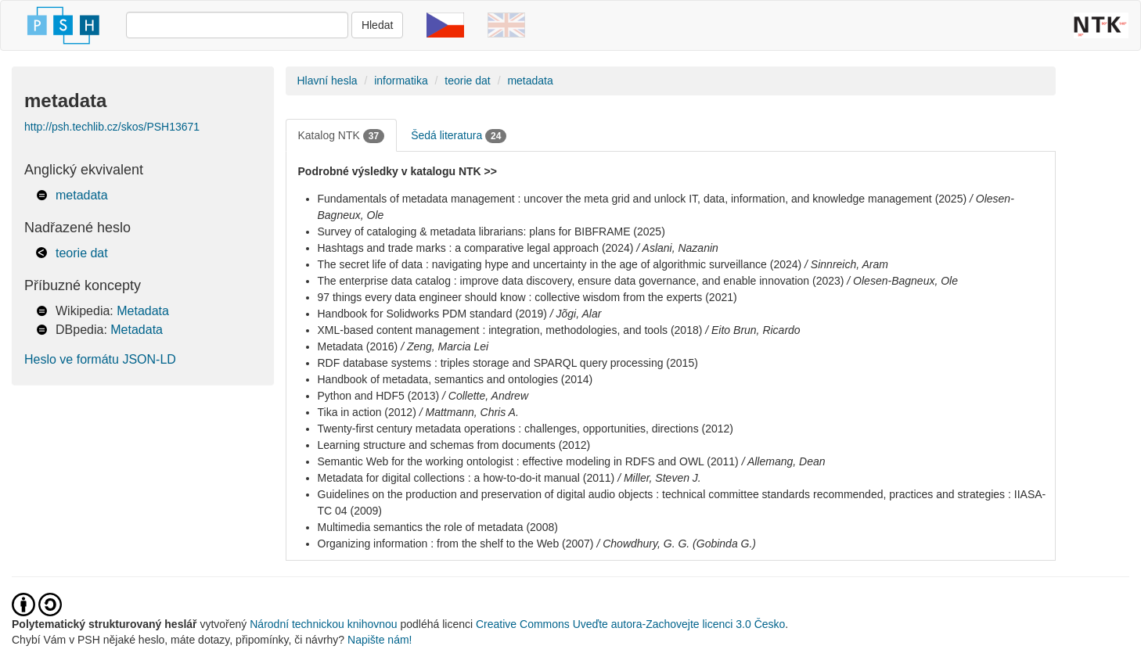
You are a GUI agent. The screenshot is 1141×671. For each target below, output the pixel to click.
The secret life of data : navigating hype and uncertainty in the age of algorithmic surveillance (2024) (560, 264)
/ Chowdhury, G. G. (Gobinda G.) (676, 543)
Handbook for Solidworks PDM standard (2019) (432, 313)
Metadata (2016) (358, 346)
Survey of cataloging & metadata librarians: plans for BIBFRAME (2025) (491, 231)
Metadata (143, 311)
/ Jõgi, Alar (576, 313)
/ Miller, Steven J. (659, 478)
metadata (82, 195)
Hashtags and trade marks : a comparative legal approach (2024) (476, 248)
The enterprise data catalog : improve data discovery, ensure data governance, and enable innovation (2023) (581, 280)
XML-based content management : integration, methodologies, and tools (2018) (510, 330)
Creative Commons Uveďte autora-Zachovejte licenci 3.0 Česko (630, 624)
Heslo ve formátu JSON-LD (100, 359)
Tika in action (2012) (367, 412)
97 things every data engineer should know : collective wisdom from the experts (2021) (527, 297)
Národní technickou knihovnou (323, 624)
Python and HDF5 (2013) (379, 395)
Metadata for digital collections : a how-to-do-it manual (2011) (466, 478)
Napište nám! (379, 639)
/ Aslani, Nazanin (677, 248)
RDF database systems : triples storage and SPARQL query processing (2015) (508, 363)
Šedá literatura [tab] (458, 136)
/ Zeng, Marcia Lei (444, 346)
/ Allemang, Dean (784, 461)
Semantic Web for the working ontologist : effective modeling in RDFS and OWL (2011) (528, 461)
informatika (400, 80)
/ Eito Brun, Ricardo (752, 330)
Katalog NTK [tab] (341, 136)
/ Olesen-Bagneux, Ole (902, 280)
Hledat (377, 25)
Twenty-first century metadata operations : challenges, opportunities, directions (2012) (526, 428)
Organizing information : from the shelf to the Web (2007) (456, 543)
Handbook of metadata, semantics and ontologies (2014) (455, 379)
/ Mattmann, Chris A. (469, 412)
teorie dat (82, 253)
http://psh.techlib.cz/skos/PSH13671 (112, 126)
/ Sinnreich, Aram (846, 264)
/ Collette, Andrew (485, 395)
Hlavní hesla (327, 80)
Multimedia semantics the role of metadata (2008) (438, 527)
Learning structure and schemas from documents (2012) (454, 445)
